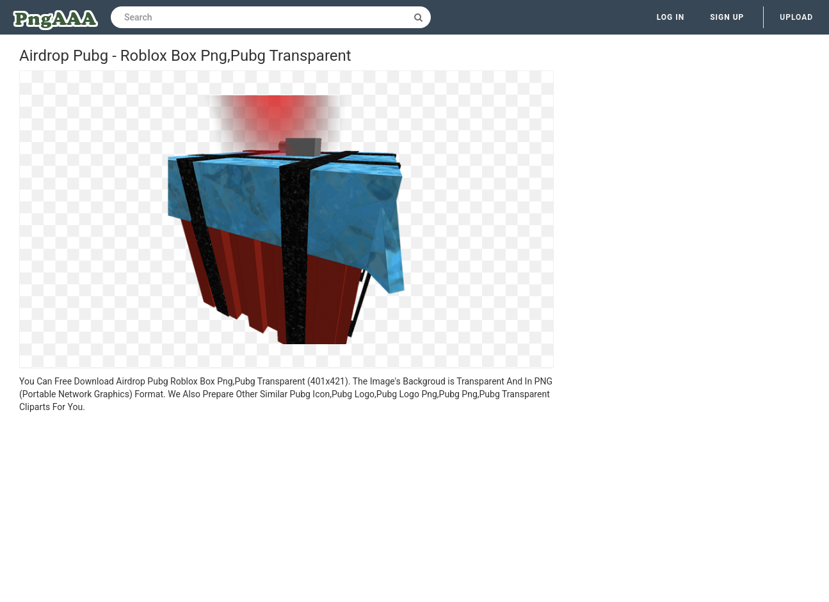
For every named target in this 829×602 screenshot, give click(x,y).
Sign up (727, 17)
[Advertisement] (286, 509)
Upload (796, 17)
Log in (671, 17)
